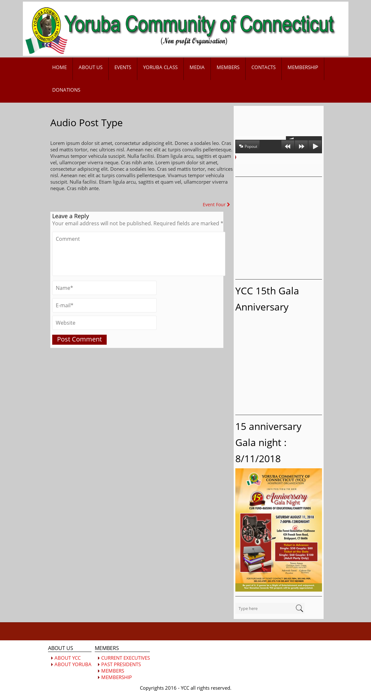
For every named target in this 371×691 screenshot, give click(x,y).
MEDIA (197, 67)
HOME (59, 67)
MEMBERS (228, 67)
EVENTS (122, 67)
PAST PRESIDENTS (121, 664)
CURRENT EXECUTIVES (125, 658)
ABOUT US (91, 67)
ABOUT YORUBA (73, 664)
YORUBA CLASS (160, 67)
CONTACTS (263, 67)
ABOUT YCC (67, 658)
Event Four (216, 204)
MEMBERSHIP (303, 67)
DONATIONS (66, 89)
